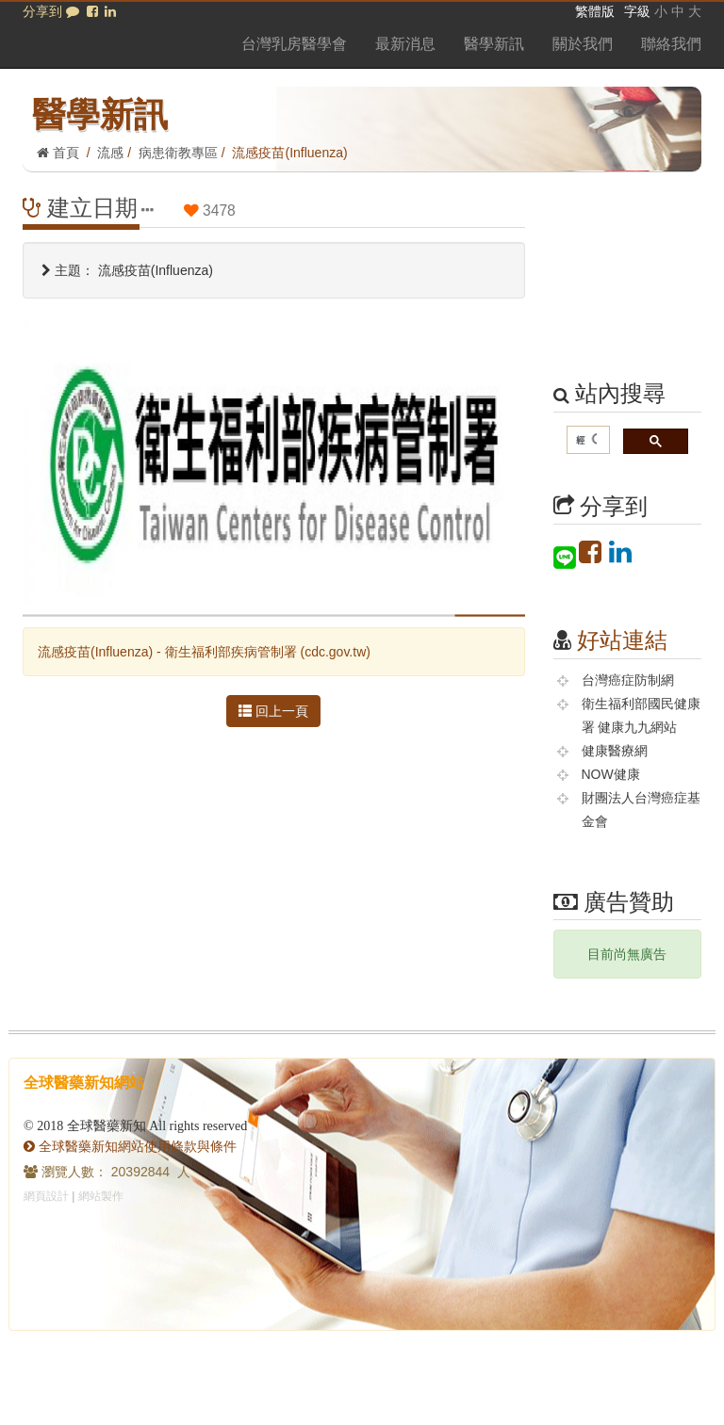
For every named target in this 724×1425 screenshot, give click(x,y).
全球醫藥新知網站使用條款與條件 (130, 1146)
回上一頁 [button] (273, 711)
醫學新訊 (494, 44)
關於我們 (582, 44)
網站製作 (100, 1196)
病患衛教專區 (178, 152)
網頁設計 (46, 1196)
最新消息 (405, 44)
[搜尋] (587, 440)
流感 (110, 152)
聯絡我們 (671, 44)
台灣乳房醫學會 (294, 44)
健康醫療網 (615, 750)
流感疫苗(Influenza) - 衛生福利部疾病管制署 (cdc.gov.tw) (204, 651)
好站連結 (622, 640)
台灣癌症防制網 (628, 680)
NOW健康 (611, 774)
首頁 (58, 152)
